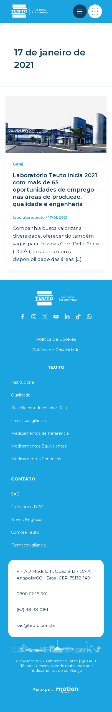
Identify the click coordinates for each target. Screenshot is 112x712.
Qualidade (20, 395)
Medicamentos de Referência (40, 433)
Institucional (23, 382)
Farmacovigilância (28, 420)
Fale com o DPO (27, 506)
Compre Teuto (25, 532)
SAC (15, 494)
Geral (18, 164)
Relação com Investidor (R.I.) (39, 407)
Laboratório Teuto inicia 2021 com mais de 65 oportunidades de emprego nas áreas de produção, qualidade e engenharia (55, 189)
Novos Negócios (27, 519)
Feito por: (43, 689)
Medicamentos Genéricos (36, 458)
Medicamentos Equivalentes (39, 446)
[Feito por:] (67, 689)
